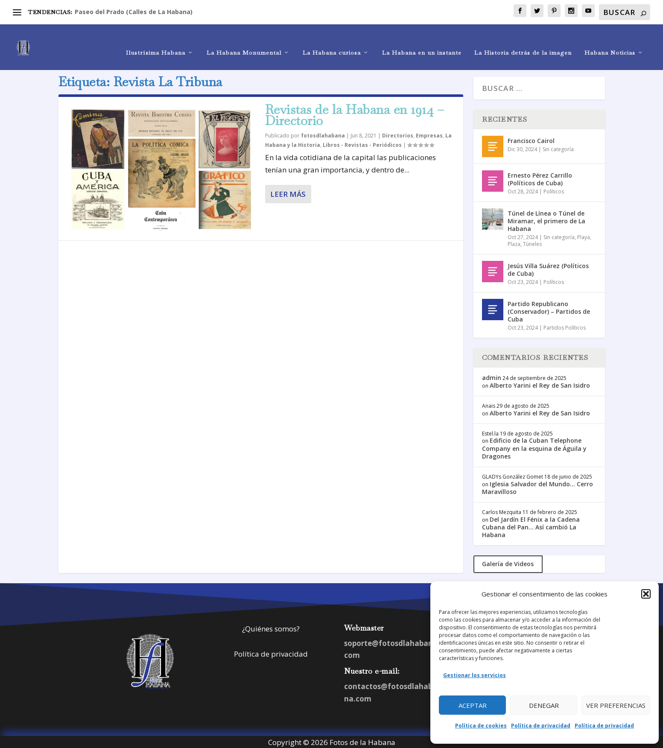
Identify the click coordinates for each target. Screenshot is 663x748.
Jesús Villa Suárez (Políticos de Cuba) (548, 268)
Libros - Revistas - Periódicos (362, 143)
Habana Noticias (609, 41)
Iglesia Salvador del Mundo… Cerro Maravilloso (537, 486)
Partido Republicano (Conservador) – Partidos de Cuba (549, 310)
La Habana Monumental (244, 41)
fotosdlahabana (323, 134)
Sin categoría (558, 148)
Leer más (288, 193)
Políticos (553, 190)
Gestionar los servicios (474, 675)
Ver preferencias (615, 705)
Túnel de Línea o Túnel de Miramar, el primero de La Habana (546, 219)
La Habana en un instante (421, 41)
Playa (583, 236)
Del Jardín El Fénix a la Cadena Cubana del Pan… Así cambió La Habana (531, 526)
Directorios (397, 134)
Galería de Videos (508, 563)
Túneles (532, 242)
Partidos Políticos (564, 326)
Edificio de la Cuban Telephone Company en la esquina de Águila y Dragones (534, 447)
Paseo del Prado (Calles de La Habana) (134, 12)
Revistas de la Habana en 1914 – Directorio (355, 114)
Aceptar (473, 705)
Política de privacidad (540, 725)
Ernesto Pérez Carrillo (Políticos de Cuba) (540, 178)
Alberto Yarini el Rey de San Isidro (540, 384)
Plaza (514, 242)
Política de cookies (481, 725)
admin (491, 376)
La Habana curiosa (332, 41)
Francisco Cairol (531, 139)
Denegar (544, 705)
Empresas (429, 134)
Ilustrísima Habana (155, 41)
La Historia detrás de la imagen (523, 41)
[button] (646, 594)
